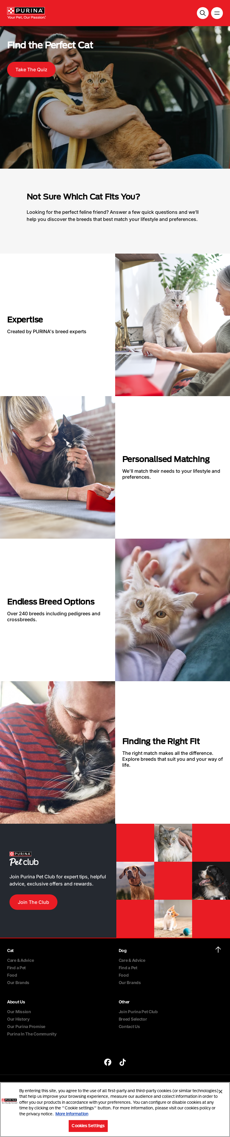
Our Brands (18, 982)
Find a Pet (16, 967)
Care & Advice (20, 960)
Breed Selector (133, 1018)
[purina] (107, 1063)
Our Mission (19, 1011)
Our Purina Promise (26, 1026)
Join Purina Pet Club (138, 1011)
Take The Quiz (31, 69)
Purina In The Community (32, 1033)
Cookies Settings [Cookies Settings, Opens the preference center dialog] (88, 1125)
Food (12, 975)
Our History (18, 1018)
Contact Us (129, 1026)
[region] (115, 1109)
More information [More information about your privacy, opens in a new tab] (71, 1113)
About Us (16, 1001)
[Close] (220, 1091)
